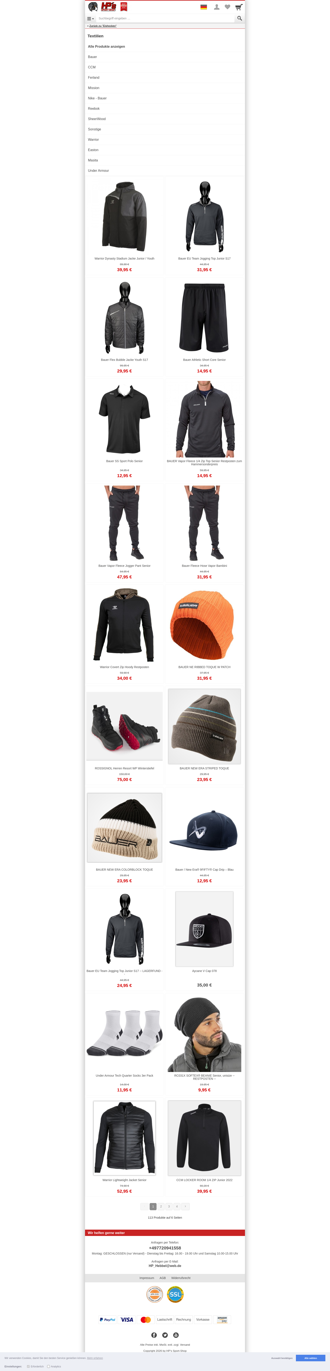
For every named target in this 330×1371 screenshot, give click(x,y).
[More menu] (217, 7)
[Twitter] (165, 1335)
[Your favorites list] (227, 7)
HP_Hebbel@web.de (165, 1266)
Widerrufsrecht (180, 1278)
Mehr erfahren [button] (95, 1358)
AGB (163, 1278)
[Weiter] (185, 1206)
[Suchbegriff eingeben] (165, 18)
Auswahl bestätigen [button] (282, 1358)
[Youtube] (175, 1335)
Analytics (56, 1366)
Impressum (147, 1278)
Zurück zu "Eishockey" (103, 25)
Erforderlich (37, 1366)
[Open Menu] (90, 18)
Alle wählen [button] (311, 1358)
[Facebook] (154, 1335)
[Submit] (240, 18)
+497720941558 (165, 1247)
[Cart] (239, 7)
